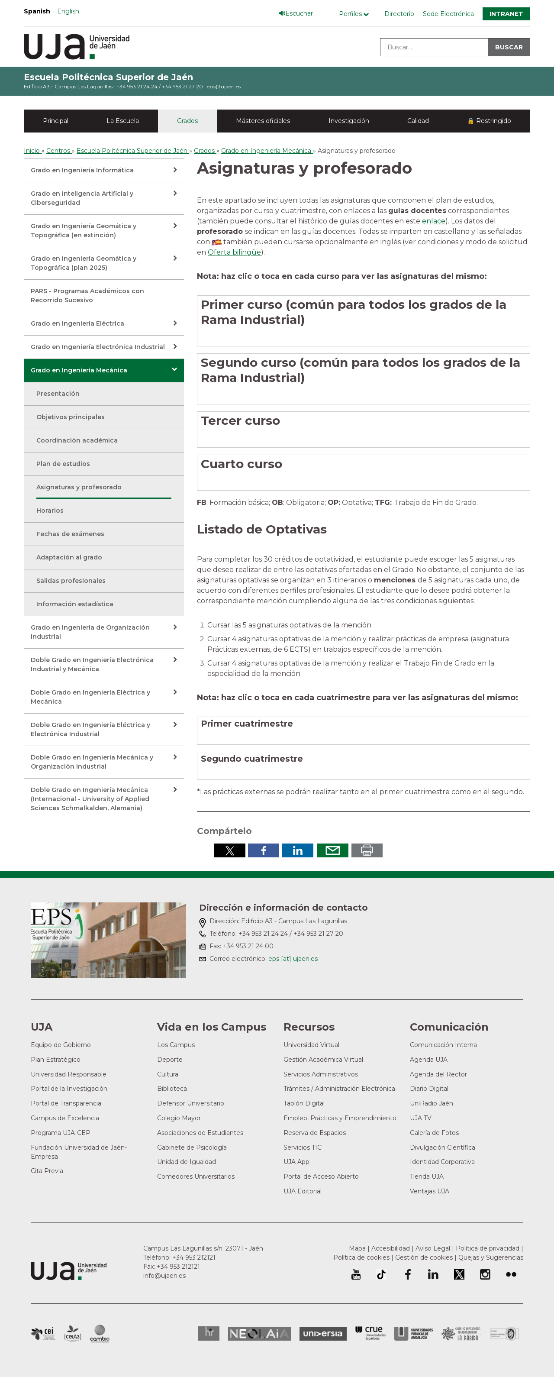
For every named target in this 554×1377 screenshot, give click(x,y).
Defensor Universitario (190, 1103)
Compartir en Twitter (229, 850)
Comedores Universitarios (196, 1176)
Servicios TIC (302, 1147)
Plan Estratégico (56, 1059)
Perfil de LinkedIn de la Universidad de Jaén (433, 1274)
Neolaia (259, 1334)
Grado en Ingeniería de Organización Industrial (90, 632)
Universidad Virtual (311, 1045)
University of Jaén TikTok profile (381, 1274)
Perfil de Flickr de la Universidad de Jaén (511, 1274)
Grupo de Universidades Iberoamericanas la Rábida (461, 1334)
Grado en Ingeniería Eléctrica (77, 323)
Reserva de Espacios (314, 1133)
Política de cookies (361, 1257)
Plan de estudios (63, 464)
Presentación (58, 394)
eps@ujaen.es (224, 86)
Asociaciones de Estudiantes (200, 1133)
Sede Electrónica (448, 14)
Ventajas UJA (429, 1191)
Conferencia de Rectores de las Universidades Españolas (370, 1333)
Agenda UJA (429, 1059)
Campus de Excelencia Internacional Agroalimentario (72, 1334)
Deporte (170, 1059)
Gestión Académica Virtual (323, 1059)
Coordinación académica (77, 440)
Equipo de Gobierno (61, 1045)
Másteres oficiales (263, 121)
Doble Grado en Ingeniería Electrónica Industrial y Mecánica (92, 664)
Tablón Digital (304, 1103)
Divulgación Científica (442, 1147)
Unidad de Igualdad (186, 1162)
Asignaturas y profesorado (79, 487)
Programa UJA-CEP (60, 1133)
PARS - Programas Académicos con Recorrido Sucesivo (87, 295)
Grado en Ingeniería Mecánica (79, 370)
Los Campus (176, 1045)
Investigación (349, 121)
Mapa (357, 1248)
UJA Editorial (302, 1191)
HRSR (208, 1333)
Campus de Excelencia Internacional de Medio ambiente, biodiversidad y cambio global (100, 1334)
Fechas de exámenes (70, 534)
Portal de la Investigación (69, 1089)
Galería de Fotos (434, 1133)
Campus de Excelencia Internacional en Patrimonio (43, 1334)
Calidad (418, 121)
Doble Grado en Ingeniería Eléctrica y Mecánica (90, 696)
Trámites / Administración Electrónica (339, 1089)
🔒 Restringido (489, 121)
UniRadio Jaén (431, 1103)
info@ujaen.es (164, 1276)
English (68, 11)
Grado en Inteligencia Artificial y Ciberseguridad (82, 198)
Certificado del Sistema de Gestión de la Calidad (505, 1333)
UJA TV (421, 1118)
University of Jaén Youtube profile (356, 1274)
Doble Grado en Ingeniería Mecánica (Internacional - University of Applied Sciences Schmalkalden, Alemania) (90, 799)
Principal (55, 121)
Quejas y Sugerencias (490, 1257)
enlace (433, 221)
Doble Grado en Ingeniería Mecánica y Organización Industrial (92, 761)
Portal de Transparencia (66, 1103)
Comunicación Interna (443, 1045)
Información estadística (74, 604)
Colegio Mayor (179, 1118)
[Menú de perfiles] (356, 14)
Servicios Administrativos (320, 1074)
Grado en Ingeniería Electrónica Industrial (98, 347)
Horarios (50, 510)
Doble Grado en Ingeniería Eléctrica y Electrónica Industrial (90, 729)
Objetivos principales (70, 417)
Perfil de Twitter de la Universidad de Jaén (459, 1274)
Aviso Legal (433, 1248)
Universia (323, 1334)
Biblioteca (172, 1089)
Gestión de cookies (424, 1257)
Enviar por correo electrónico (332, 850)
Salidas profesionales (71, 581)
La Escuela (122, 121)
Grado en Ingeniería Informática (82, 170)
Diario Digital (429, 1089)
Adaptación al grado (69, 557)
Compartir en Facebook (263, 850)
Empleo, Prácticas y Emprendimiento (339, 1118)
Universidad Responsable (68, 1074)
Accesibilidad (390, 1248)
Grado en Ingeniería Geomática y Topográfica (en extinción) (83, 230)
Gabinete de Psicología (192, 1147)
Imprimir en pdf (367, 850)
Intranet (506, 14)
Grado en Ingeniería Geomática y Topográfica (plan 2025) (83, 263)
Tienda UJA (427, 1176)
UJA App (296, 1162)
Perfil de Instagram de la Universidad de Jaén (485, 1274)
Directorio (399, 14)
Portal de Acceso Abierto (321, 1176)
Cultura (167, 1074)
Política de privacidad (487, 1248)
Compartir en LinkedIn (297, 850)
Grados (187, 121)
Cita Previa (47, 1171)
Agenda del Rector (438, 1074)
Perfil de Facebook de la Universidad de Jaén (407, 1274)
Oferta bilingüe (234, 252)
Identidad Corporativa (442, 1162)
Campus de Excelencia (65, 1118)
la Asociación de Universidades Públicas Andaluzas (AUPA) (413, 1334)
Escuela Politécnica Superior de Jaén (108, 77)
